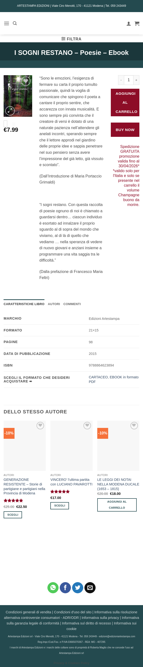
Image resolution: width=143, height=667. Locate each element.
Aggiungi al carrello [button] (117, 504)
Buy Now (125, 130)
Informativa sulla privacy (100, 618)
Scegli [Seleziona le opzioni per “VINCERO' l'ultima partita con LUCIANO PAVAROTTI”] (59, 505)
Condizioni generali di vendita (28, 612)
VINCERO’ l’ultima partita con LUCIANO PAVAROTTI (71, 482)
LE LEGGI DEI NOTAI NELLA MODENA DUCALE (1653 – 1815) (118, 484)
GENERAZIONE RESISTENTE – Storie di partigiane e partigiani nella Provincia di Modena (24, 486)
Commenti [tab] (72, 304)
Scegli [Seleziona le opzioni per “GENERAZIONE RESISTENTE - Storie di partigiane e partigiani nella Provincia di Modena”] (13, 514)
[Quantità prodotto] (129, 80)
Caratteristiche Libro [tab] (24, 304)
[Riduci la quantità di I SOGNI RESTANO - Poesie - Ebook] (121, 80)
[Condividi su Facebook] (65, 588)
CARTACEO (98, 377)
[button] (6, 23)
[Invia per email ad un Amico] (90, 588)
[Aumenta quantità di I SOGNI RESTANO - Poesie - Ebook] (136, 80)
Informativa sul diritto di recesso (86, 623)
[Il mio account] (128, 23)
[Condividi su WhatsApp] (53, 588)
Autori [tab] (54, 304)
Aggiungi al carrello (126, 102)
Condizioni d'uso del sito (72, 612)
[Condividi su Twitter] (77, 588)
